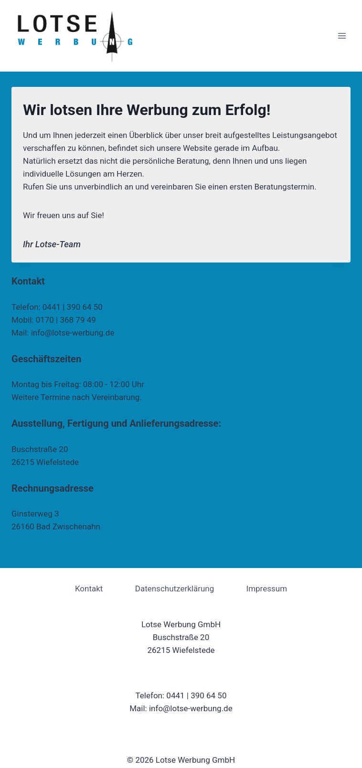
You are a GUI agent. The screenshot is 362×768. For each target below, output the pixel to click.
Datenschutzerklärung (174, 588)
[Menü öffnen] (342, 35)
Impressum (266, 588)
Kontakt (89, 588)
